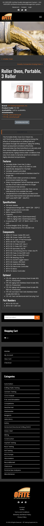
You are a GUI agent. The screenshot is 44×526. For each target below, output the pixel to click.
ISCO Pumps (8, 454)
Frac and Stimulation (12, 400)
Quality (22, 509)
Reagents (7, 415)
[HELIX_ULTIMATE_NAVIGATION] (40, 17)
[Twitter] (22, 10)
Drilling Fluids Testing (12, 388)
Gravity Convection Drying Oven (29, 64)
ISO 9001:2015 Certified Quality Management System (20, 2)
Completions (9, 403)
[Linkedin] (25, 10)
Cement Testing (10, 392)
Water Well (8, 431)
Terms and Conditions (22, 512)
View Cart (7, 359)
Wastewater (8, 411)
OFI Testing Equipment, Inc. (18, 106)
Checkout (7, 363)
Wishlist (7, 351)
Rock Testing (9, 447)
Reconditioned (9, 462)
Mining (6, 435)
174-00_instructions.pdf (12, 115)
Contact (22, 507)
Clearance (8, 466)
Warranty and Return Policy (22, 515)
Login (30, 7)
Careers (23, 7)
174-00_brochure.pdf (11, 117)
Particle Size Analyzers (12, 470)
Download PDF (22, 122)
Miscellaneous (9, 474)
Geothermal (8, 407)
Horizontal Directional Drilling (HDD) (17, 427)
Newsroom (15, 7)
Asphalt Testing (10, 443)
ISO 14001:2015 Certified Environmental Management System (22, 3)
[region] (22, 132)
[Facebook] (18, 10)
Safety (6, 423)
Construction (9, 439)
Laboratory (8, 419)
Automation (8, 384)
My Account (8, 355)
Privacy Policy (22, 517)
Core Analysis (9, 396)
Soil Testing (8, 451)
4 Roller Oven (8, 59)
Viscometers (9, 458)
